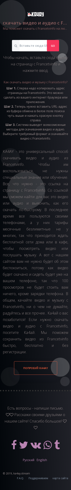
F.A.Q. (20, 478)
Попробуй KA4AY (35, 368)
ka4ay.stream (21, 473)
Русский (28, 460)
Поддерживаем (38, 478)
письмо (56, 408)
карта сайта (60, 478)
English (42, 460)
